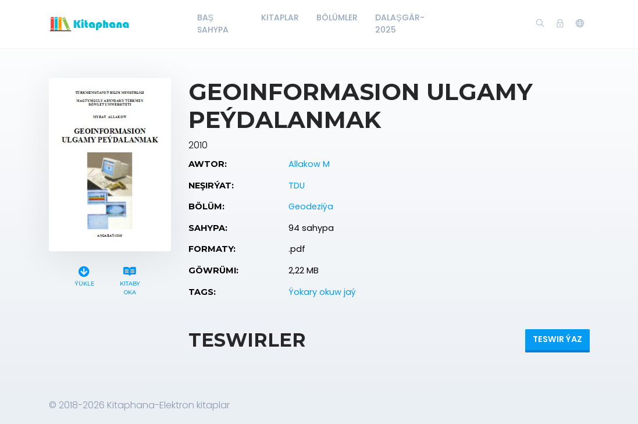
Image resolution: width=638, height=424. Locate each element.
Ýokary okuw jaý (322, 292)
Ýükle (84, 275)
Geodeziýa (310, 206)
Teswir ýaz (557, 339)
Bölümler (337, 17)
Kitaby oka (130, 279)
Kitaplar (280, 17)
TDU (296, 185)
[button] (580, 23)
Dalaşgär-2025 (399, 23)
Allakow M (309, 164)
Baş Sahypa (213, 23)
